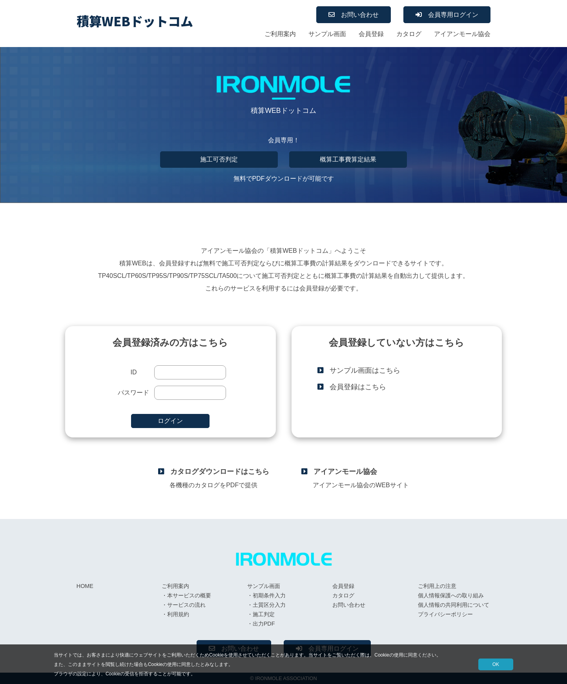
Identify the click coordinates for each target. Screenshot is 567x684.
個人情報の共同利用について (453, 605)
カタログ (408, 34)
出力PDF (264, 623)
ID (133, 372)
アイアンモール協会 (462, 34)
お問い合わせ (360, 14)
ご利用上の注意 (437, 586)
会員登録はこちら (358, 387)
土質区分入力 (269, 605)
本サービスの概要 (189, 595)
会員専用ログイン (453, 14)
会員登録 (371, 34)
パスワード (133, 392)
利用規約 (178, 614)
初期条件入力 (269, 595)
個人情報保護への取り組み (451, 595)
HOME (85, 586)
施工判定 (264, 614)
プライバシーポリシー (445, 614)
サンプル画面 (327, 34)
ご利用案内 (280, 34)
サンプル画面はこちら (365, 370)
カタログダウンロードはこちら (219, 471)
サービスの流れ (186, 605)
